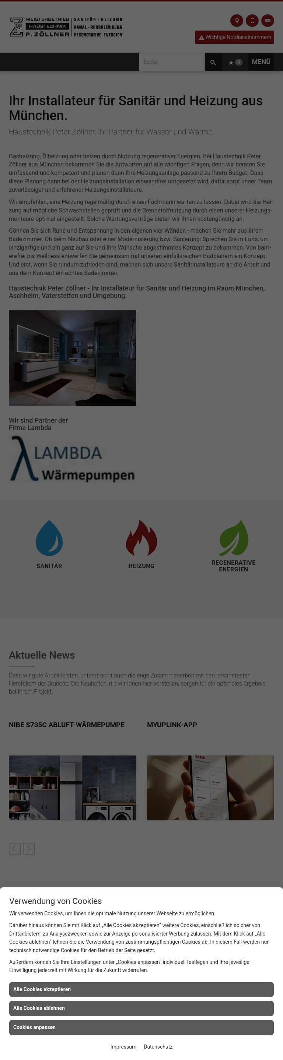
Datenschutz (158, 1047)
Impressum (123, 1047)
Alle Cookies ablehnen (39, 1008)
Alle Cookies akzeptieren (42, 989)
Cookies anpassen (34, 1027)
